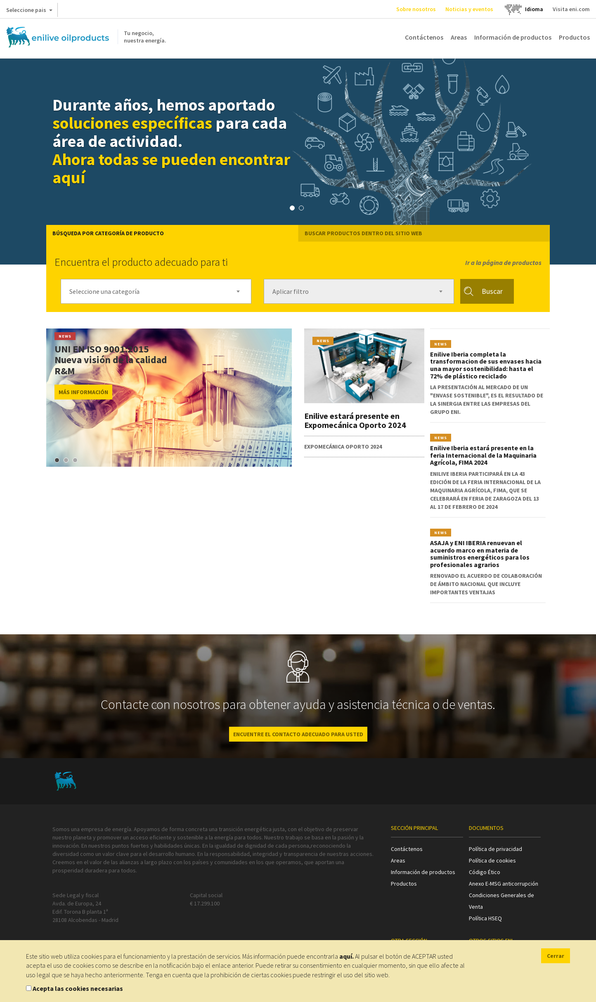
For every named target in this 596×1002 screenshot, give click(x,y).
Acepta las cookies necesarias (78, 988)
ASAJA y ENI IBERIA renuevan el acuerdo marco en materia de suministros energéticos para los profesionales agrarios (480, 554)
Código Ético (484, 872)
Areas (459, 37)
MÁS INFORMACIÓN (83, 392)
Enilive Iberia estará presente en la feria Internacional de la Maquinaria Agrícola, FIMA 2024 (483, 455)
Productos (574, 37)
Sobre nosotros (416, 9)
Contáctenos (424, 37)
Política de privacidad (495, 849)
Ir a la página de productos (503, 262)
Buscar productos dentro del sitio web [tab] (363, 233)
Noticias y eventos (469, 9)
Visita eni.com (571, 9)
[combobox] (156, 291)
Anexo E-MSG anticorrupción (503, 883)
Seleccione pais (29, 11)
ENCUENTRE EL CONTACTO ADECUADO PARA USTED (298, 734)
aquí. (346, 956)
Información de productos (512, 37)
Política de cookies (492, 860)
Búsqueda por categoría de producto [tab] (108, 233)
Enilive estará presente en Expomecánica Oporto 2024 (355, 420)
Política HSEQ (485, 918)
